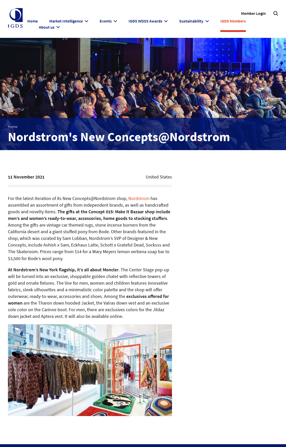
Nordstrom (139, 198)
